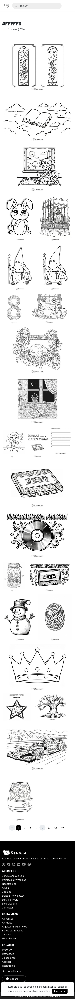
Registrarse (8, 965)
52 (49, 827)
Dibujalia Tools (10, 899)
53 (55, 827)
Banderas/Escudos (12, 930)
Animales (7, 922)
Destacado (8, 953)
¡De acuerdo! (60, 991)
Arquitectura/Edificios (14, 926)
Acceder (6, 961)
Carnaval (6, 934)
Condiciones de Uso (13, 875)
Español (13, 978)
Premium (7, 949)
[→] (62, 828)
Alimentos (7, 918)
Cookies (6, 891)
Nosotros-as (9, 883)
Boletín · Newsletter (13, 895)
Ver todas (7, 938)
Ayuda (5, 887)
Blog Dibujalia (9, 903)
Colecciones (9, 957)
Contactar (7, 907)
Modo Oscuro (11, 970)
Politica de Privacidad (14, 879)
